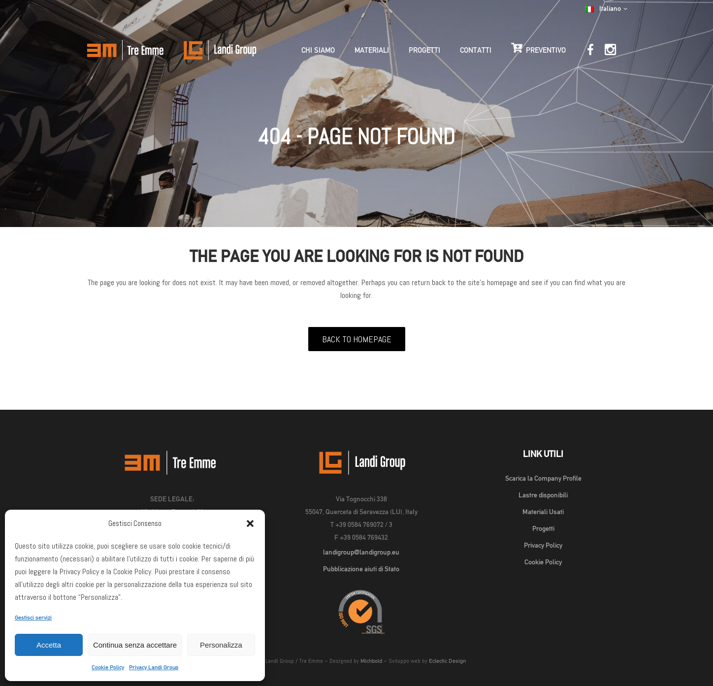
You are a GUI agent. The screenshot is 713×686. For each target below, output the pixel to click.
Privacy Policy (543, 545)
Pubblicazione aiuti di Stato (361, 569)
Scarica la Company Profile (543, 478)
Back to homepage (356, 339)
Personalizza (221, 645)
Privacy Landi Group (153, 667)
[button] (250, 523)
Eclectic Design (447, 660)
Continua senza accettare (135, 645)
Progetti (543, 528)
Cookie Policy (108, 667)
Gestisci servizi (33, 617)
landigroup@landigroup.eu (361, 552)
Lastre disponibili (543, 495)
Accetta (48, 645)
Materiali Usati (543, 512)
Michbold (371, 660)
